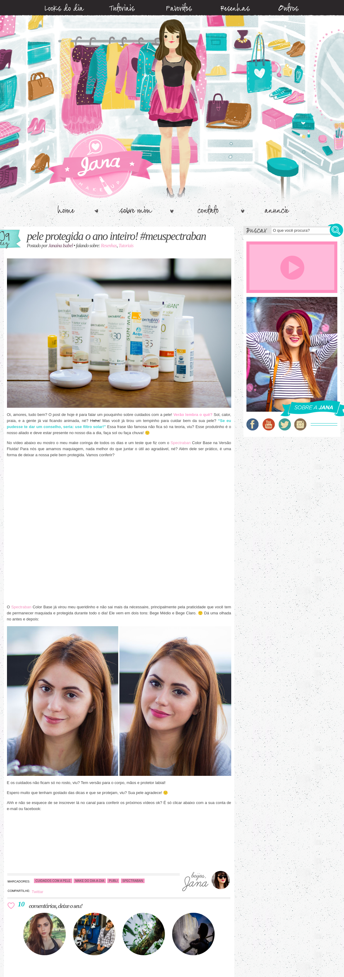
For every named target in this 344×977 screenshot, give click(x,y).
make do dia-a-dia (89, 880)
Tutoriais (126, 245)
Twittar (37, 891)
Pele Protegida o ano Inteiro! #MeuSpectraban (116, 236)
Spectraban (181, 442)
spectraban (132, 880)
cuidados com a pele (53, 880)
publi (113, 880)
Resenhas (109, 245)
